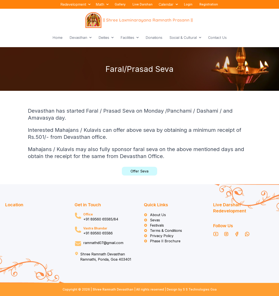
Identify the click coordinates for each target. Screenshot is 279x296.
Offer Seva (139, 171)
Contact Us (217, 37)
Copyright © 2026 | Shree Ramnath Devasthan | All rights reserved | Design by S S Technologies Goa (140, 289)
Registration (208, 4)
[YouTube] (215, 234)
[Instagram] (226, 234)
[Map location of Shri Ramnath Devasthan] (35, 225)
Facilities (130, 37)
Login (188, 4)
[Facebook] (236, 234)
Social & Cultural (185, 37)
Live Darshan (143, 4)
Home (58, 37)
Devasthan (81, 37)
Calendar (168, 4)
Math (102, 4)
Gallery (120, 4)
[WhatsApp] (247, 234)
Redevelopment (75, 4)
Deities (106, 37)
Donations (154, 37)
